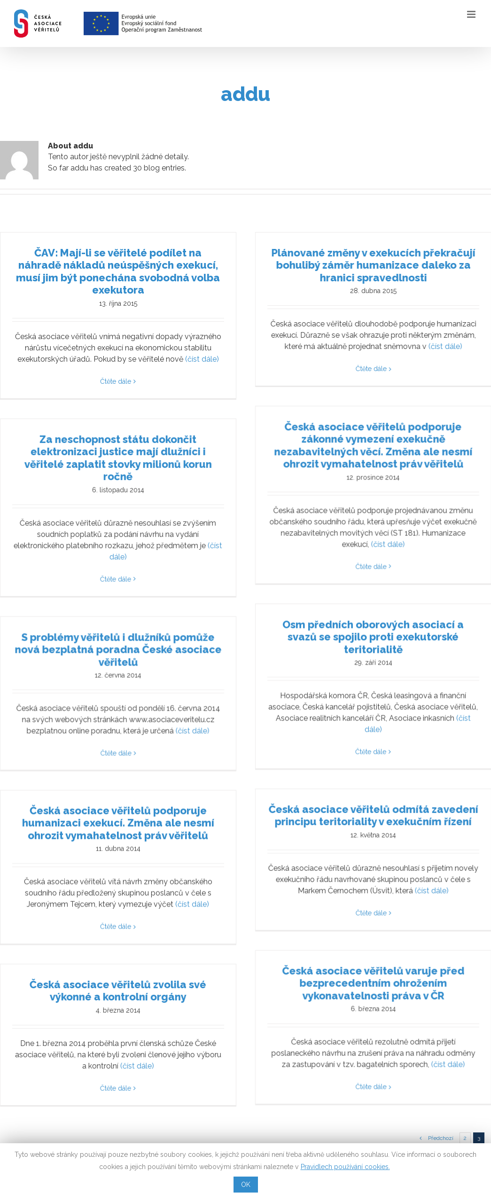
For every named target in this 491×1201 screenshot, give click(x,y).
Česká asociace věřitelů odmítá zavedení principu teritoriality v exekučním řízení (355, 797)
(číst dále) (202, 359)
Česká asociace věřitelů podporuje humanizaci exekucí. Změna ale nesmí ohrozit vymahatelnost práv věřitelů (118, 807)
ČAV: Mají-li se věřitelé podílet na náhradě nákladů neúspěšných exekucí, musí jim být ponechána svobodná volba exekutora (118, 271)
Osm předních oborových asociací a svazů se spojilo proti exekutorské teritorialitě (322, 611)
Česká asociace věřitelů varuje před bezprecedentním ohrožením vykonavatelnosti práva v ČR (388, 935)
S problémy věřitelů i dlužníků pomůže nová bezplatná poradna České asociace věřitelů (184, 624)
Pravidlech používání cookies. (345, 1166)
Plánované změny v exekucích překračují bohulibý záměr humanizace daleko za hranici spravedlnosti (356, 265)
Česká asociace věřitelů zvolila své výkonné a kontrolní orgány (150, 981)
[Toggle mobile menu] (472, 14)
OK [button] (245, 1184)
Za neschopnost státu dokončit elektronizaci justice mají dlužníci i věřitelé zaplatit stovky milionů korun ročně (151, 466)
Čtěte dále (115, 381)
